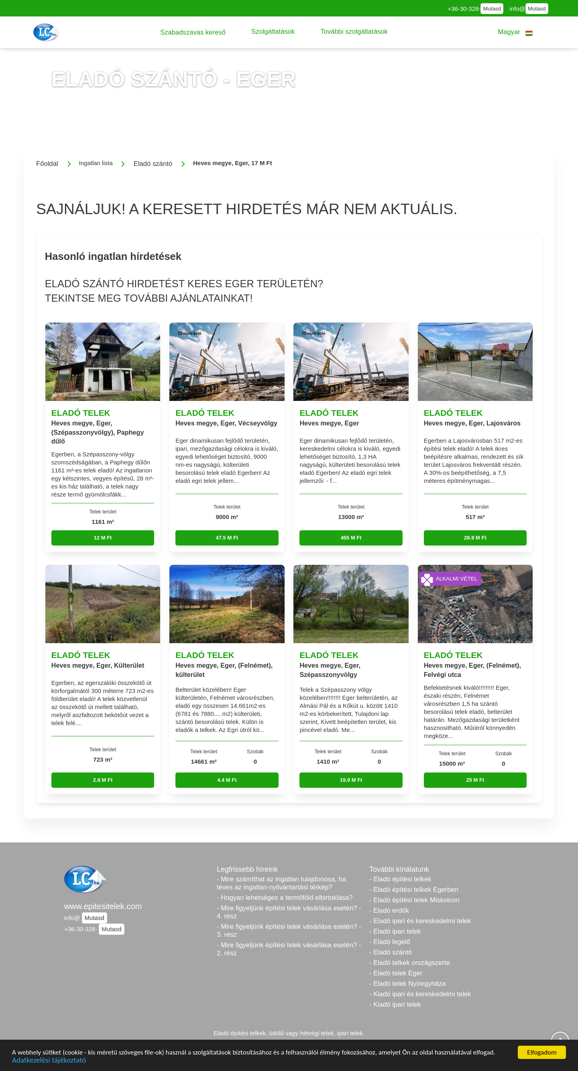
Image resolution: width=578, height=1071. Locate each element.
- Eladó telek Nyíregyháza (407, 983)
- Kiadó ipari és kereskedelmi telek (420, 994)
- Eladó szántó (390, 952)
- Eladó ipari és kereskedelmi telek (420, 921)
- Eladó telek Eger (395, 973)
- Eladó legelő (389, 942)
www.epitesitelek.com (103, 906)
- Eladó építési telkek (400, 879)
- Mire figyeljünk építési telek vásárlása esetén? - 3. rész (289, 930)
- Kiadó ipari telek (395, 1004)
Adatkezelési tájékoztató (49, 1061)
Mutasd (492, 9)
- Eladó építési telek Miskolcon (414, 900)
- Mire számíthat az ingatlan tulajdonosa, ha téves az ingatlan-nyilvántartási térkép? (281, 883)
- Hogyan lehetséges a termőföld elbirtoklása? (285, 897)
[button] (193, 32)
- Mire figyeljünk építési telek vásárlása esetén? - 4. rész (289, 912)
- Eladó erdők (389, 910)
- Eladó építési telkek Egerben (413, 889)
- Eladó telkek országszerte (409, 963)
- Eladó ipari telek (395, 931)
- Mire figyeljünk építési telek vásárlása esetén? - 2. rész (289, 949)
